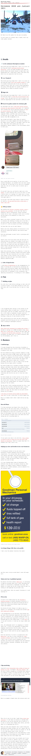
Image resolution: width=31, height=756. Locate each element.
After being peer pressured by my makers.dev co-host (14, 328)
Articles (5, 2)
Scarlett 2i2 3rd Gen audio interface (11, 332)
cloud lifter (10, 331)
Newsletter (17, 2)
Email (6, 754)
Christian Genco (5, 1)
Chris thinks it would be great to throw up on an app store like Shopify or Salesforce (15, 439)
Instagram (14, 753)
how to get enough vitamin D (18, 82)
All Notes (14, 751)
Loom (8, 389)
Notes (14, 2)
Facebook (8, 753)
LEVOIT (2, 192)
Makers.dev (19, 581)
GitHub (19, 753)
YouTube (28, 751)
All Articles (8, 751)
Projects (10, 2)
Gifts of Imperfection (10, 265)
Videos (2, 2)
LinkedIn (24, 753)
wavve (25, 619)
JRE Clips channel (21, 669)
